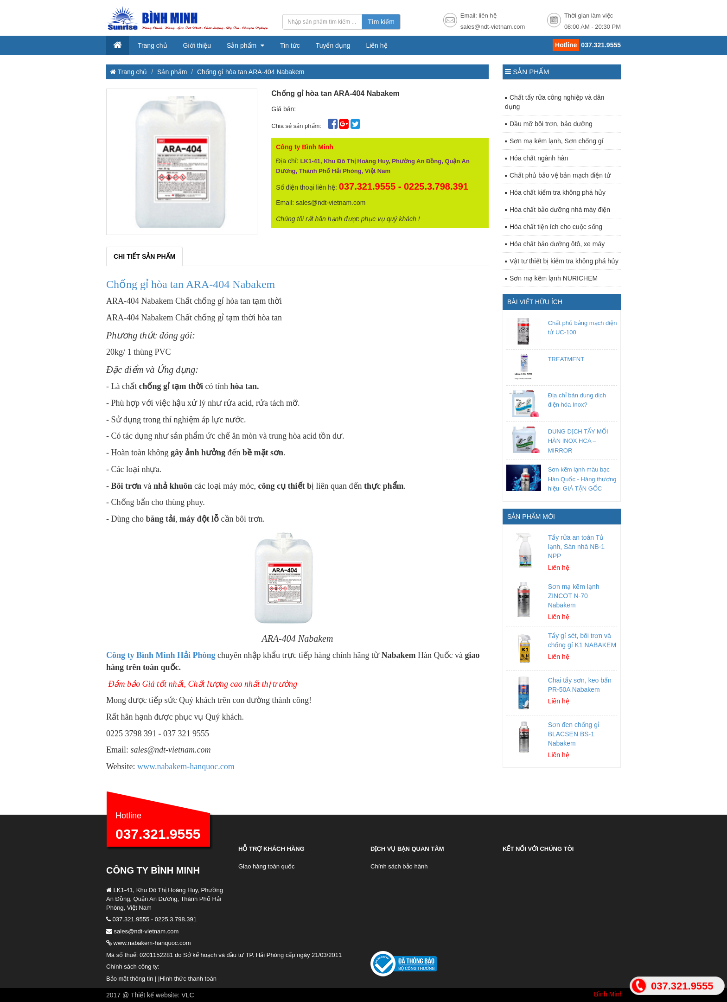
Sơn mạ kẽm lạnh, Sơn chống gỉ (557, 141)
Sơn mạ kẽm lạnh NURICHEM (554, 278)
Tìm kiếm (381, 22)
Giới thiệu (197, 45)
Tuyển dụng (333, 45)
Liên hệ (376, 45)
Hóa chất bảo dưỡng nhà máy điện (560, 209)
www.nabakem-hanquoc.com (186, 766)
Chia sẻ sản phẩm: (297, 125)
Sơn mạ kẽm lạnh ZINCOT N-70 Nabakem (573, 596)
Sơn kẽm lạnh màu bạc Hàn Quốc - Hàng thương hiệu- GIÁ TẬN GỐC (582, 479)
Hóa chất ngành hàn (539, 158)
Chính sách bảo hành (398, 866)
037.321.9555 (158, 834)
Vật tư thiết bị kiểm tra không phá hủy (564, 261)
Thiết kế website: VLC (162, 995)
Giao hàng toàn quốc (266, 866)
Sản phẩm (242, 45)
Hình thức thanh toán (187, 978)
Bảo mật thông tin (129, 978)
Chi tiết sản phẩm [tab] (144, 256)
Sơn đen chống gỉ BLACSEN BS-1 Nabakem (573, 734)
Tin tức (290, 45)
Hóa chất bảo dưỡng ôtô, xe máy (557, 244)
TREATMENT (566, 359)
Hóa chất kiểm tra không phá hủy (558, 192)
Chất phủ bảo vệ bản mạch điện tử (560, 175)
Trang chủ (152, 45)
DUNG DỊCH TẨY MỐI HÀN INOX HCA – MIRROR (578, 441)
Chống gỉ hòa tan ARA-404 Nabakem (250, 72)
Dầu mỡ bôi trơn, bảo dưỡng (551, 124)
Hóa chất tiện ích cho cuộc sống (556, 226)
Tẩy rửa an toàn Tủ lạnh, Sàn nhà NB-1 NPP (576, 547)
